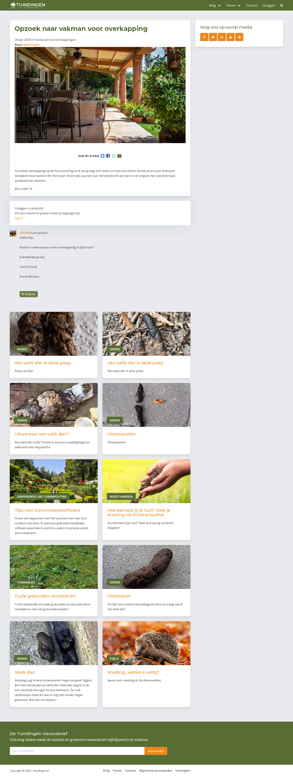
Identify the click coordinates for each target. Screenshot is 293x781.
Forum (117, 770)
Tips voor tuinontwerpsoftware (47, 510)
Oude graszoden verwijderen (45, 596)
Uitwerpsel (118, 596)
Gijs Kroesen (31, 44)
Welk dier (25, 672)
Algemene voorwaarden (155, 770)
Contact (252, 5)
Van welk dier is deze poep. (43, 362)
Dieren (22, 349)
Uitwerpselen (121, 434)
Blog (106, 770)
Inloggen (268, 5)
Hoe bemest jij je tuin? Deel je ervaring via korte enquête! (138, 512)
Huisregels (182, 770)
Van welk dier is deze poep (135, 362)
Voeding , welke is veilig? (133, 672)
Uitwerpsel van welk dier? (42, 434)
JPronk (25, 233)
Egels (114, 658)
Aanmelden (156, 751)
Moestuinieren (121, 496)
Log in (19, 218)
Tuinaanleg (26, 582)
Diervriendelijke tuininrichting (42, 496)
